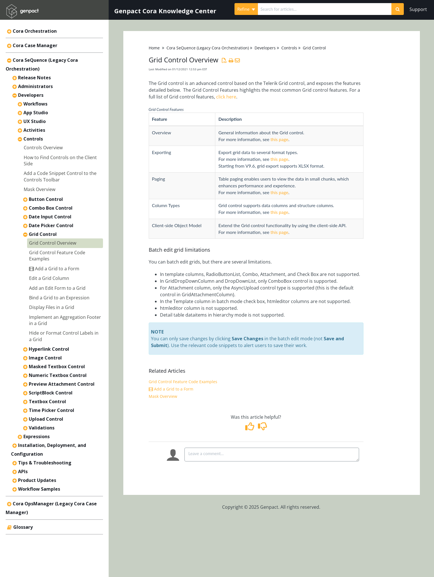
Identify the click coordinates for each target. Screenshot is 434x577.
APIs (23, 471)
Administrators (35, 86)
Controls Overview (43, 147)
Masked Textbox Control (57, 366)
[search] (324, 9)
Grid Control (43, 234)
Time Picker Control (51, 410)
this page (279, 139)
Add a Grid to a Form (54, 269)
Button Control (46, 199)
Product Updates (37, 480)
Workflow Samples (39, 489)
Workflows (35, 104)
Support (418, 9)
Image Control (45, 358)
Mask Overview (39, 189)
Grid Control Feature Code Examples (183, 381)
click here (226, 97)
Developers (30, 95)
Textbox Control (47, 401)
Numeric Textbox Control (58, 375)
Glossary (23, 527)
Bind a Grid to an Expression (59, 298)
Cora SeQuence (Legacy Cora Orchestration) (207, 48)
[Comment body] (271, 454)
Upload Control (46, 419)
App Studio (35, 112)
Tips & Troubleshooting (44, 463)
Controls (33, 139)
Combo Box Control (51, 208)
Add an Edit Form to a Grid (57, 288)
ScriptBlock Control (51, 393)
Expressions (36, 436)
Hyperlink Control (49, 349)
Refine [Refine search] (246, 9)
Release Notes (34, 77)
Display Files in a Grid (51, 307)
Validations (41, 428)
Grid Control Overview (52, 243)
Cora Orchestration (35, 31)
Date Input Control (50, 217)
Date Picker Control (51, 225)
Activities (34, 130)
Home (154, 48)
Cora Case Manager (35, 45)
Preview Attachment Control (62, 384)
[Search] (397, 9)
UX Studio (34, 121)
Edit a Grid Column (49, 278)
